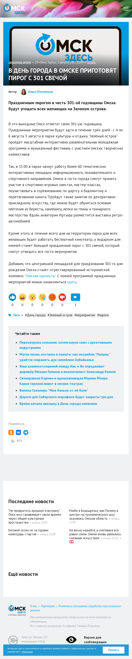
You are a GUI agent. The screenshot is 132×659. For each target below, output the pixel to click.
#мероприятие (85, 315)
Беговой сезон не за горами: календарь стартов (28, 532)
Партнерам (48, 606)
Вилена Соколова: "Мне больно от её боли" (54, 390)
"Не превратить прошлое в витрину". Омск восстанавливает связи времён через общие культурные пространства (34, 516)
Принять (113, 650)
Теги (16, 315)
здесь (72, 282)
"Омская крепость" (40, 275)
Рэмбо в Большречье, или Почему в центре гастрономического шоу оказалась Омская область (93, 515)
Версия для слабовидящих (95, 639)
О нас (33, 606)
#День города (35, 315)
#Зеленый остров (60, 315)
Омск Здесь (14, 8)
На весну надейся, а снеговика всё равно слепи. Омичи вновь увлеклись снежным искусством (95, 534)
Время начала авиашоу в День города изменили (58, 403)
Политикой (27, 651)
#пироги (103, 315)
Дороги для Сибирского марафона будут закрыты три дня (66, 397)
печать (91, 62)
